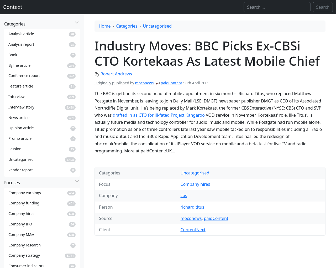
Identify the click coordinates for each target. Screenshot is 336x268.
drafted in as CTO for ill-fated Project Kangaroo (159, 115)
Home (105, 26)
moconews (144, 82)
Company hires (195, 184)
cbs (183, 195)
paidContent (171, 82)
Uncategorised (157, 26)
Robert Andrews (116, 74)
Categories (127, 26)
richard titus (192, 207)
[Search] (277, 7)
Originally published (111, 82)
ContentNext (192, 230)
